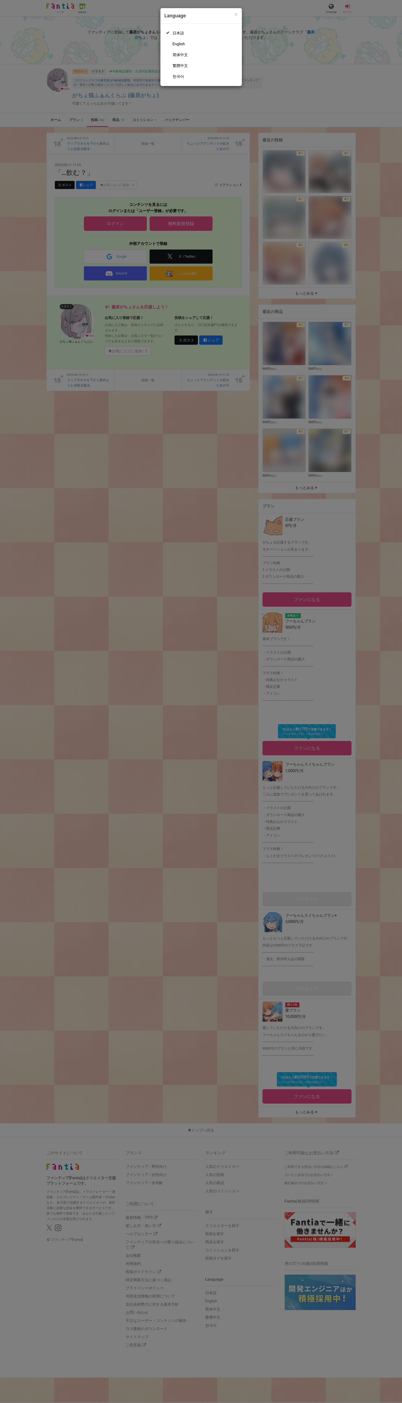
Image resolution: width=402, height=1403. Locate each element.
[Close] (236, 14)
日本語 (178, 33)
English (179, 44)
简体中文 (180, 55)
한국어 (178, 76)
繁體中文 (180, 65)
